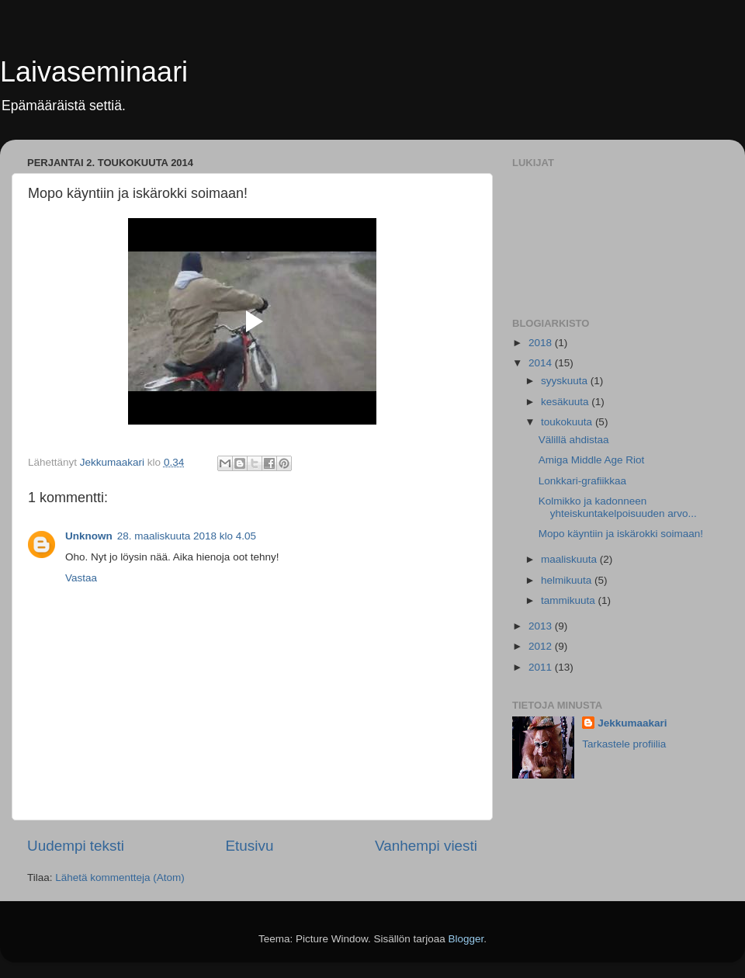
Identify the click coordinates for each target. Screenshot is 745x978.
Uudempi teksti (75, 846)
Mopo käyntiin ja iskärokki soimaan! (621, 533)
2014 (541, 363)
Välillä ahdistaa (574, 440)
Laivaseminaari (94, 72)
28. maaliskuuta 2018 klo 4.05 (186, 536)
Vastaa (81, 578)
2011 (541, 667)
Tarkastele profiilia (624, 744)
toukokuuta (568, 422)
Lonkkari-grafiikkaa (582, 481)
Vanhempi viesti (426, 846)
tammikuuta (569, 600)
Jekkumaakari (632, 723)
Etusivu (250, 846)
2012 (541, 646)
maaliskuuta (570, 559)
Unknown (89, 536)
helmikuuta (567, 580)
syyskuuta (566, 381)
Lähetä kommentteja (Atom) (120, 877)
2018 (541, 343)
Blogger (466, 939)
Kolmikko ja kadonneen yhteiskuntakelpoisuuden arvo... (618, 507)
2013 (541, 626)
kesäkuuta (566, 402)
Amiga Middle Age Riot (592, 460)
